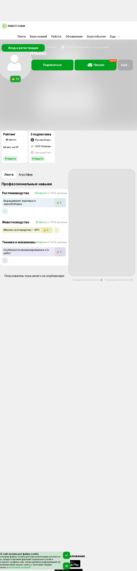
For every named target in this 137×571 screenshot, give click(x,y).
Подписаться (52, 65)
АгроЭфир (26, 174)
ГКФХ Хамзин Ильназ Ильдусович (87, 47)
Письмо (101, 63)
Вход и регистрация (23, 48)
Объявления (74, 36)
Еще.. (115, 36)
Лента (21, 36)
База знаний (38, 36)
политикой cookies (18, 567)
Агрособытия (96, 36)
